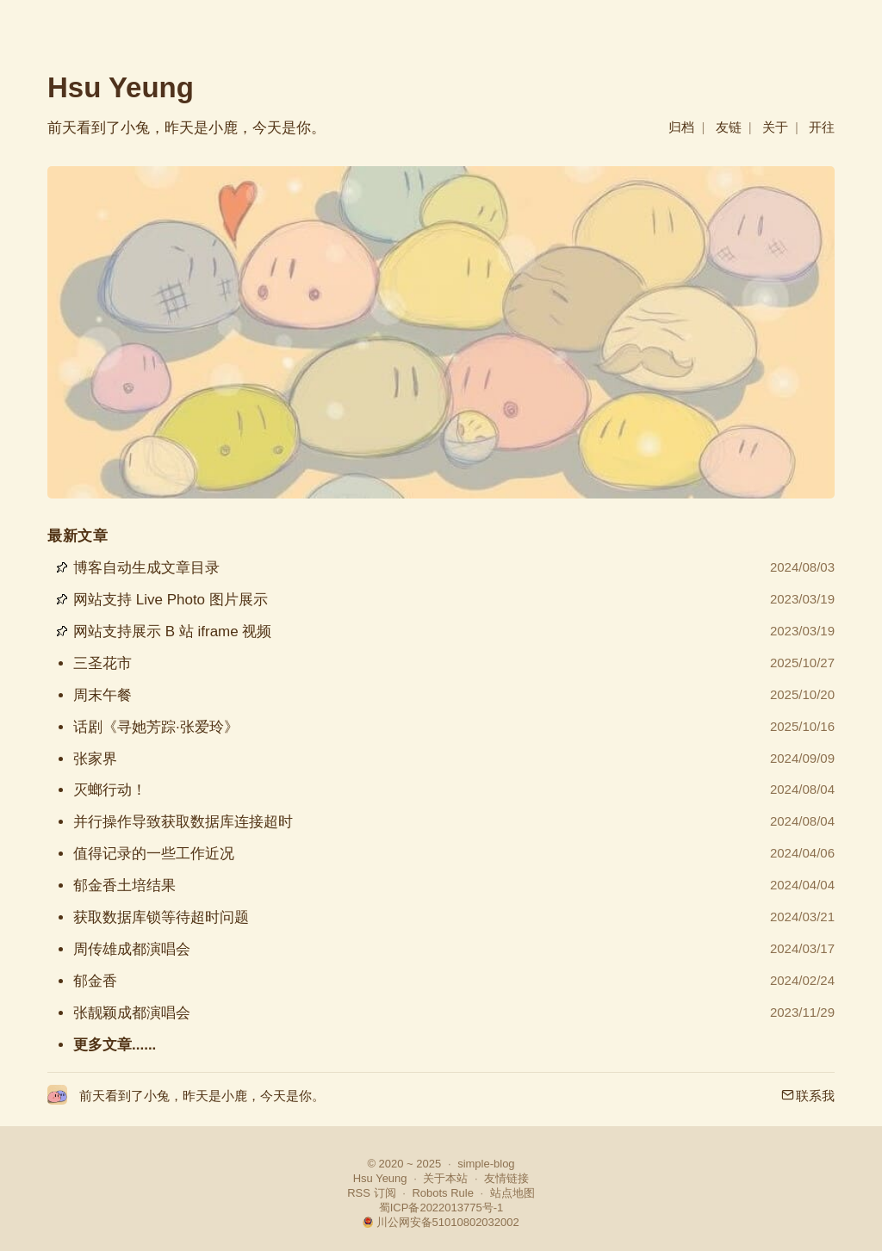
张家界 (95, 759)
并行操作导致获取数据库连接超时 (183, 822)
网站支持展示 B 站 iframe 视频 (172, 631)
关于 (775, 127)
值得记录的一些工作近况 (153, 853)
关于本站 (445, 1178)
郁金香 (95, 981)
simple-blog (485, 1163)
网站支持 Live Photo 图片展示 (170, 599)
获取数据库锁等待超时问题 (161, 917)
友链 (729, 127)
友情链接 (506, 1178)
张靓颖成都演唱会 (131, 1013)
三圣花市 (102, 663)
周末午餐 (102, 695)
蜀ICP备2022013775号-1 (441, 1207)
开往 (822, 127)
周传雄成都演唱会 (131, 949)
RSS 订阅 (371, 1192)
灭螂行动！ (109, 790)
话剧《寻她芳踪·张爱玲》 (156, 727)
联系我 (808, 1095)
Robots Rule (443, 1192)
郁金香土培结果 (124, 885)
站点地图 (512, 1192)
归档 (681, 127)
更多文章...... (114, 1045)
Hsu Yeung (120, 87)
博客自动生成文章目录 (146, 568)
